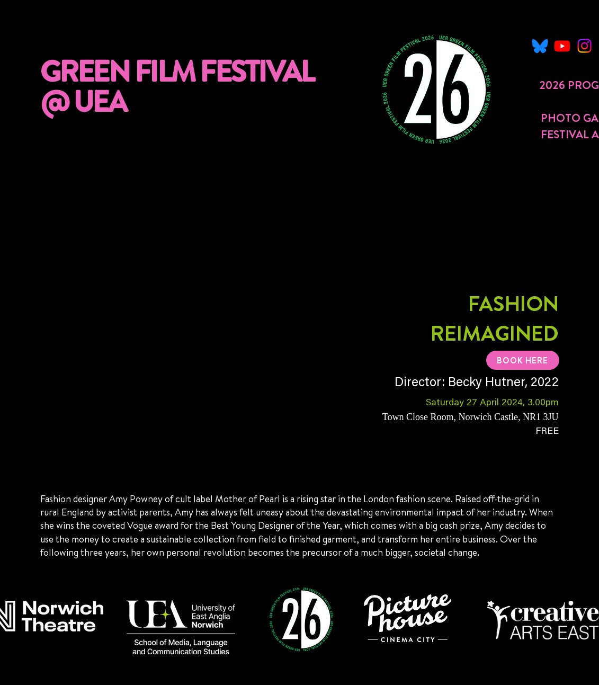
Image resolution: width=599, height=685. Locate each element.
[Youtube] (562, 46)
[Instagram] (584, 46)
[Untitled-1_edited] (540, 46)
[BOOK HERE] (522, 360)
